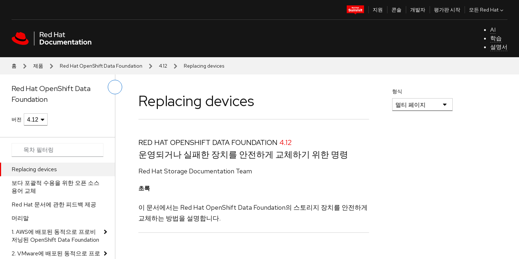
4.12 (163, 66)
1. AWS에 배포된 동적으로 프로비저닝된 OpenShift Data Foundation (55, 236)
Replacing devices (34, 169)
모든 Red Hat (487, 9)
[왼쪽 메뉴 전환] (115, 87)
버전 (17, 119)
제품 (38, 66)
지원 (378, 9)
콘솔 (396, 9)
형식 (397, 91)
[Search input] (57, 150)
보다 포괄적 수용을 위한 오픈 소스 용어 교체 (55, 187)
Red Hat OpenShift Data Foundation (101, 66)
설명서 (498, 47)
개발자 (417, 9)
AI (493, 29)
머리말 (20, 218)
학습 (496, 38)
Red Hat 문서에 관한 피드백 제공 (54, 204)
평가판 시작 (447, 9)
